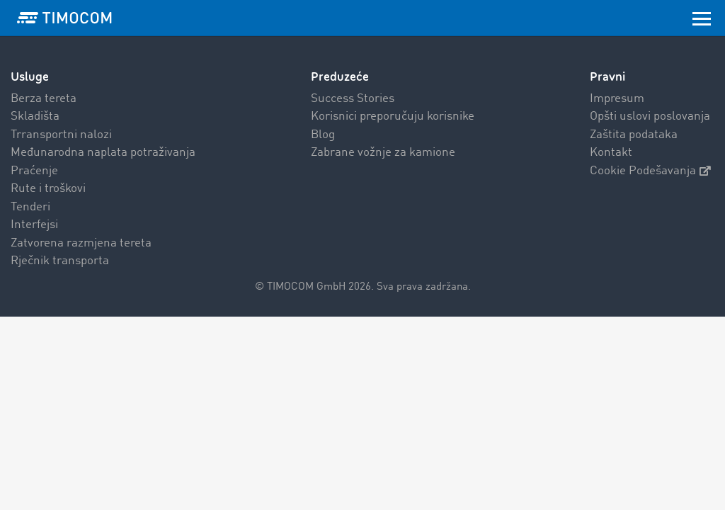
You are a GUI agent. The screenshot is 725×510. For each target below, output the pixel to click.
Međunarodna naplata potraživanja (103, 153)
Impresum (617, 99)
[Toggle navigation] (701, 17)
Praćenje (34, 171)
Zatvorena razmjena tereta (81, 243)
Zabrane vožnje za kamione (383, 153)
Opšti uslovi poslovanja (650, 116)
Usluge (30, 77)
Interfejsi (34, 225)
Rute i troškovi (48, 189)
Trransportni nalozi (61, 135)
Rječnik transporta (60, 261)
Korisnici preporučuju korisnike (392, 116)
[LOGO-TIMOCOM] (64, 18)
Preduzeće (340, 77)
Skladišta (35, 116)
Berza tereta (43, 99)
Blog (323, 135)
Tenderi (30, 207)
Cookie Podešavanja (650, 171)
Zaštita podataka (634, 135)
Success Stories (352, 99)
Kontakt (611, 153)
